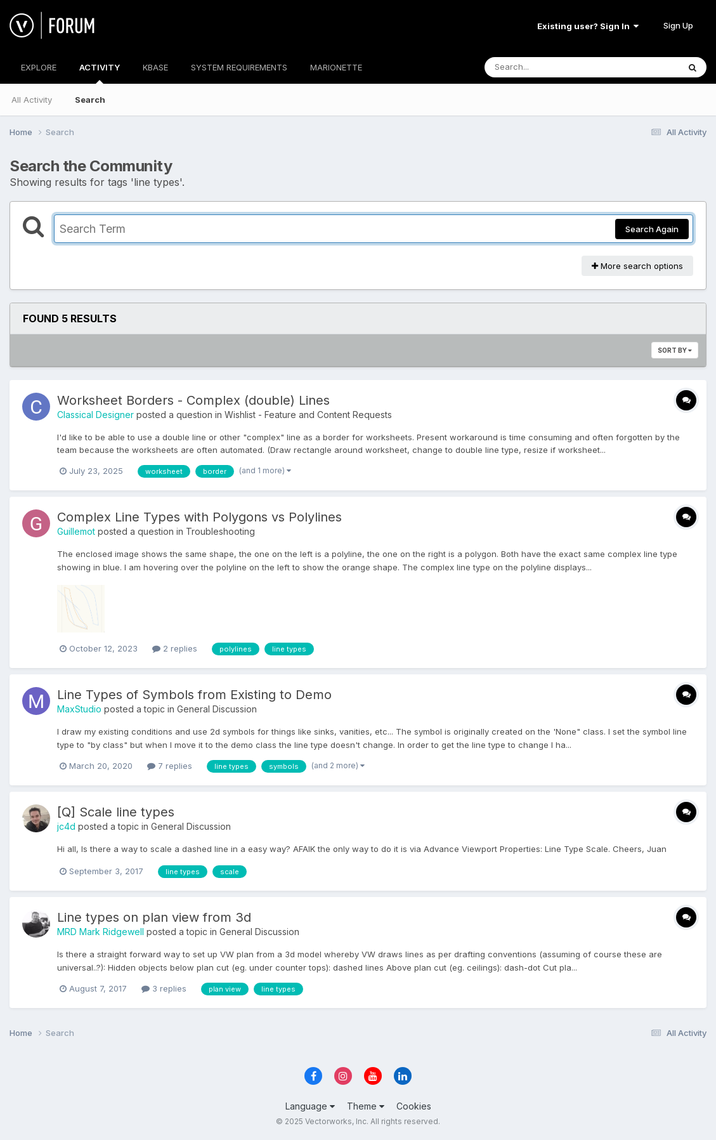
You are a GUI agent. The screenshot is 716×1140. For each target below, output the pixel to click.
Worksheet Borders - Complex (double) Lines (193, 400)
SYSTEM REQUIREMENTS (239, 67)
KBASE (155, 67)
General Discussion (217, 709)
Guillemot (76, 531)
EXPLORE (38, 67)
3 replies (163, 988)
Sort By (675, 350)
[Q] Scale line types (115, 812)
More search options (637, 266)
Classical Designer (95, 414)
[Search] (547, 67)
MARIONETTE (336, 67)
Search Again (652, 229)
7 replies (169, 766)
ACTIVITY (99, 73)
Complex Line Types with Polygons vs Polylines (199, 517)
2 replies (174, 648)
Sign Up (678, 25)
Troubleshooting (220, 531)
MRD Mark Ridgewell (100, 931)
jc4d (66, 826)
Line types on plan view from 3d (154, 917)
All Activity (31, 100)
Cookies (413, 1106)
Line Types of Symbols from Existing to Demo (194, 694)
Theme (365, 1106)
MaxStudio (79, 709)
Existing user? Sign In (588, 26)
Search (90, 100)
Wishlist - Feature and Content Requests (308, 414)
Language (310, 1106)
